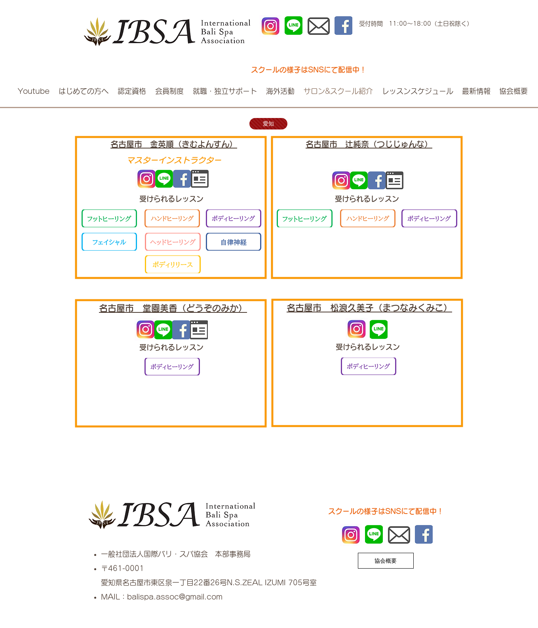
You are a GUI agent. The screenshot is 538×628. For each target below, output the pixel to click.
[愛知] (268, 123)
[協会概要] (386, 561)
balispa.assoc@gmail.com (174, 596)
